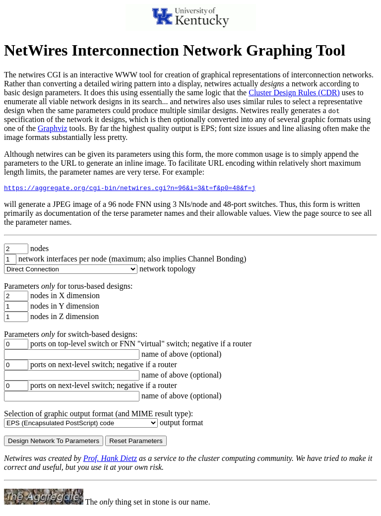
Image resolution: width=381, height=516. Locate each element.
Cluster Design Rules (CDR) (294, 92)
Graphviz (52, 128)
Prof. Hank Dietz (110, 459)
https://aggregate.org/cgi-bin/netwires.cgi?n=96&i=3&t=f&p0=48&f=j (129, 189)
